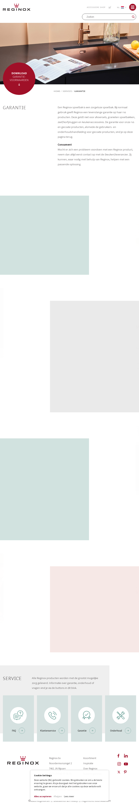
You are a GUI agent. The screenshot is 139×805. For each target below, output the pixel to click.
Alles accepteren (42, 796)
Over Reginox (90, 768)
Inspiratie (88, 763)
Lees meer (69, 796)
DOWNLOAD (19, 73)
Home (57, 91)
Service (67, 91)
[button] (121, 7)
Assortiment (89, 758)
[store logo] (16, 7)
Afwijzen (58, 796)
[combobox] (109, 17)
